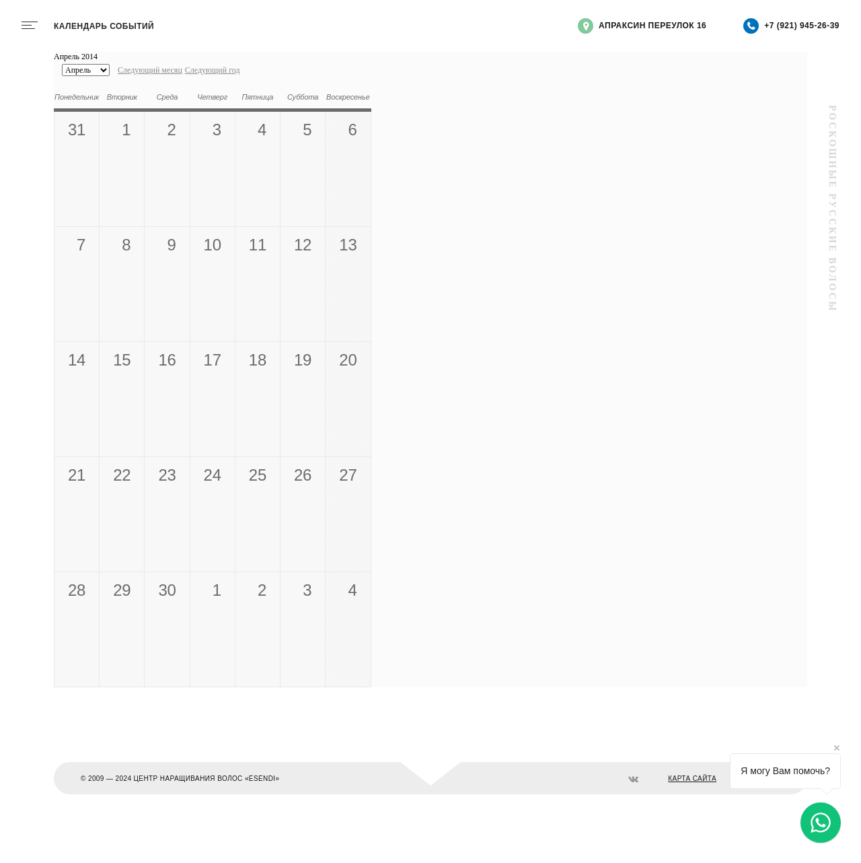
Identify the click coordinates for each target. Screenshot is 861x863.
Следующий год (212, 70)
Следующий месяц (150, 70)
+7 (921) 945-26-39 (791, 26)
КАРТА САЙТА (692, 778)
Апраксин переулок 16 (642, 26)
